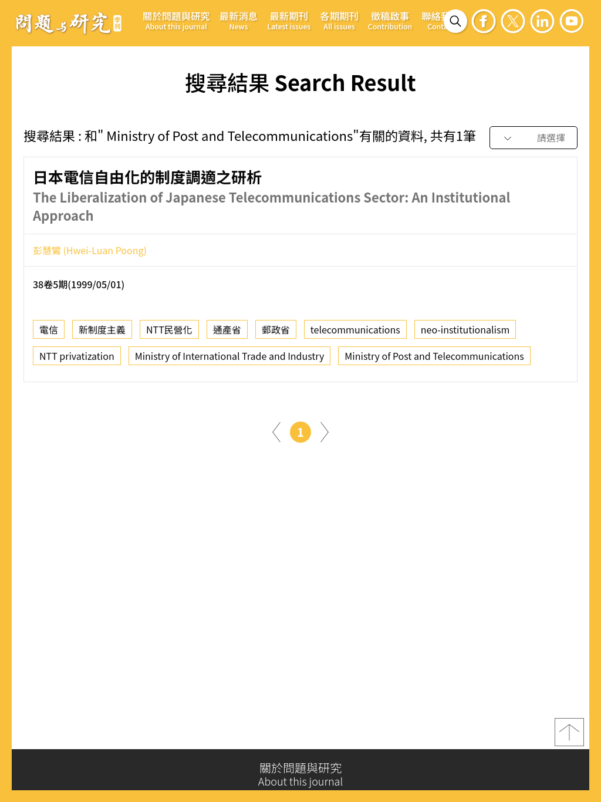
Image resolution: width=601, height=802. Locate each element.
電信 (48, 333)
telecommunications (355, 333)
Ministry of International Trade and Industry (230, 359)
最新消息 (239, 20)
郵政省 (276, 333)
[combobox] (533, 138)
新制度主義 (102, 333)
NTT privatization (76, 359)
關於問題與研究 (176, 20)
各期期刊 (339, 20)
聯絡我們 (440, 20)
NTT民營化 (169, 333)
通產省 (227, 333)
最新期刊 (288, 20)
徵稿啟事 (390, 20)
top (569, 736)
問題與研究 (68, 23)
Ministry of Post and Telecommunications (434, 359)
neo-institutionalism (465, 333)
